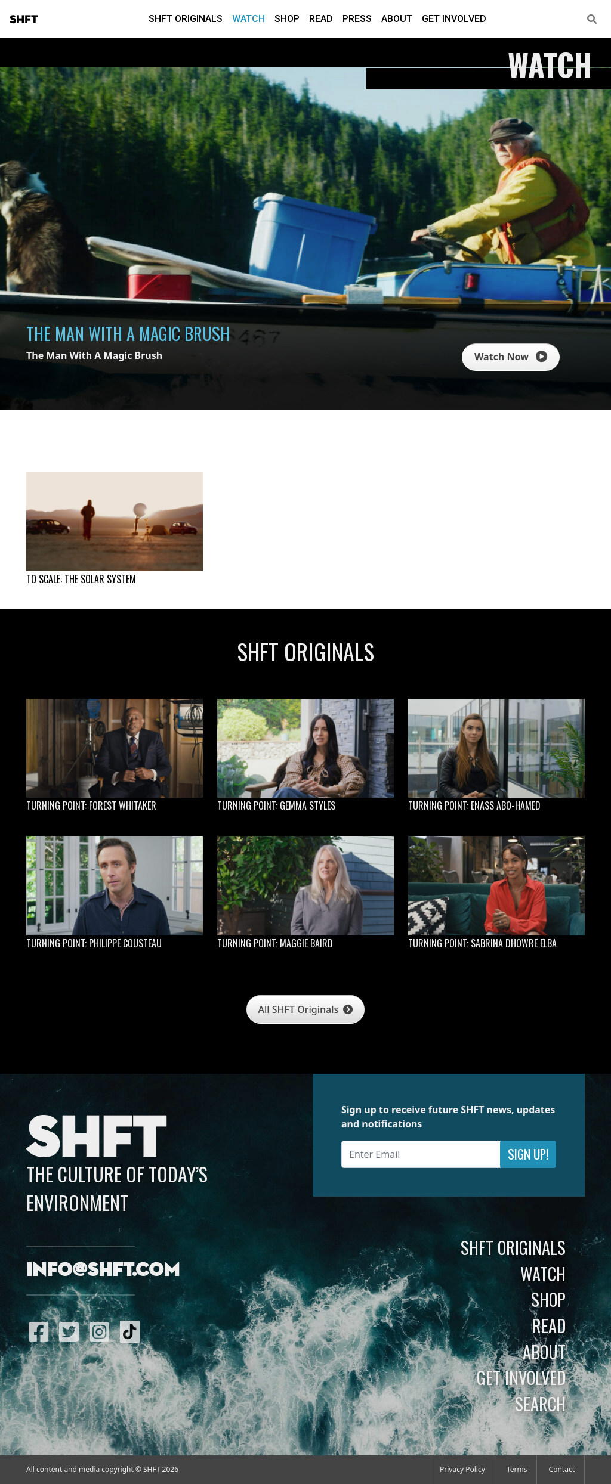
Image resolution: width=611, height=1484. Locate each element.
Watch (248, 18)
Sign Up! (528, 1154)
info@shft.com (103, 1270)
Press (357, 18)
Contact (562, 1469)
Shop (287, 18)
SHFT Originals (186, 18)
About (396, 18)
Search (540, 1403)
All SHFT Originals (305, 1009)
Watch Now (510, 356)
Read (321, 18)
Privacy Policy (462, 1469)
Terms (517, 1469)
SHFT (24, 20)
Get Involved (454, 18)
